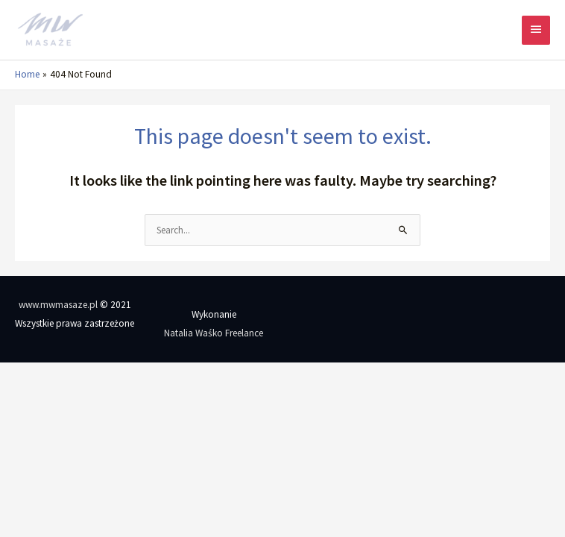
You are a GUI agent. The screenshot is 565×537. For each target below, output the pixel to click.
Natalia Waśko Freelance (213, 333)
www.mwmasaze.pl (58, 304)
